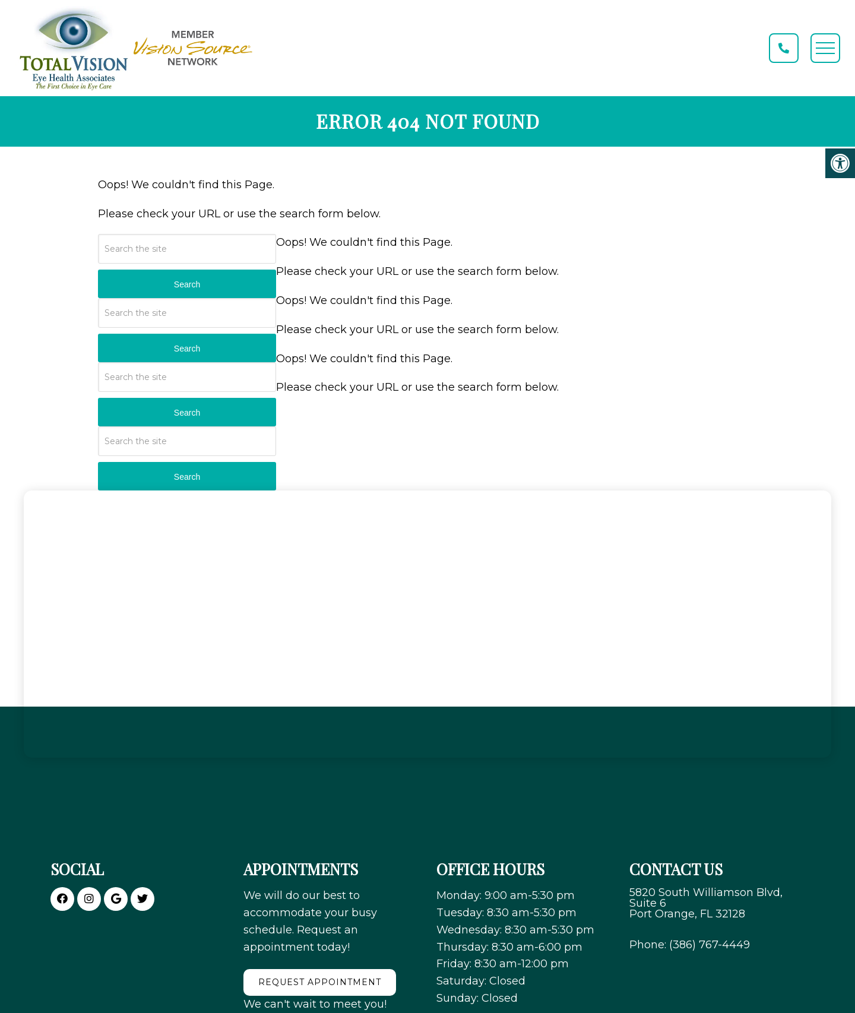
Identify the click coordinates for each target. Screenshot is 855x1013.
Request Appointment (319, 982)
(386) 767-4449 (709, 944)
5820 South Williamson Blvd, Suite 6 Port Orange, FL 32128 (706, 903)
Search (187, 284)
